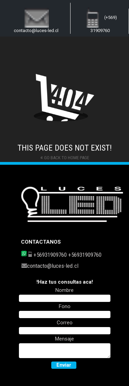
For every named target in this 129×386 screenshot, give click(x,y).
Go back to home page (64, 157)
